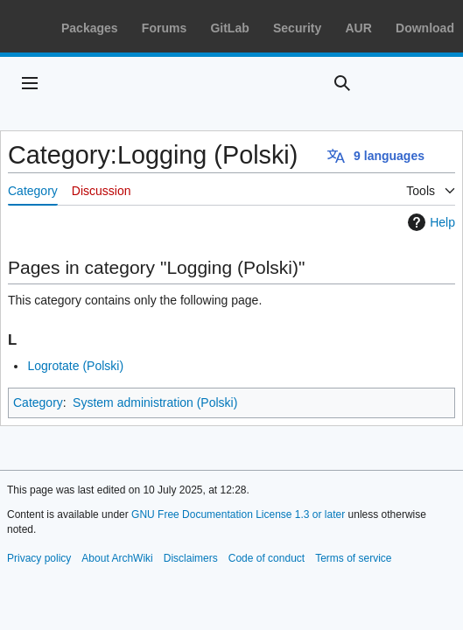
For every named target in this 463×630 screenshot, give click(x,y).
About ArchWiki (116, 558)
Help (429, 222)
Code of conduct (266, 558)
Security (297, 28)
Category (38, 403)
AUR (358, 28)
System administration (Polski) (155, 403)
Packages (89, 28)
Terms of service (353, 558)
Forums (164, 28)
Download (425, 28)
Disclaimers (191, 558)
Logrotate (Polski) (75, 366)
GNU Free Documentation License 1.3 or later (238, 514)
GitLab (229, 28)
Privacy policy (39, 558)
